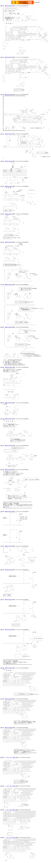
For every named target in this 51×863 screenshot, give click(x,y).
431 (1, 698)
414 (1, 186)
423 (1, 469)
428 (1, 629)
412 (1, 133)
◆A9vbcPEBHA (8, 5)
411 (1, 94)
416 (1, 242)
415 (1, 214)
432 (1, 727)
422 (1, 445)
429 (1, 668)
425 (1, 546)
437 (1, 809)
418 (1, 327)
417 (1, 284)
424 (1, 511)
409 (1, 5)
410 (1, 57)
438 (1, 837)
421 (1, 418)
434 (1, 757)
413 (1, 161)
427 (1, 599)
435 (1, 786)
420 (1, 402)
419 (1, 367)
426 (1, 569)
